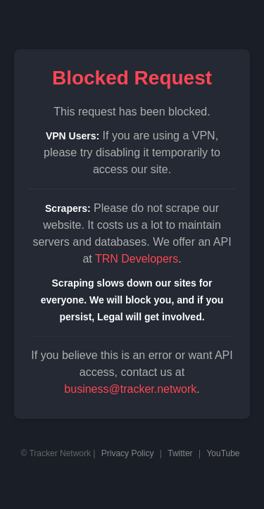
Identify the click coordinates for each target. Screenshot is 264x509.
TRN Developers (136, 259)
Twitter (180, 453)
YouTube (222, 453)
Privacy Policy (127, 453)
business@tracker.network (130, 389)
